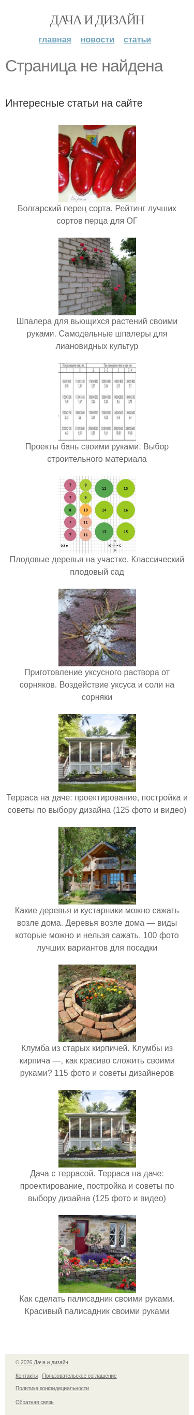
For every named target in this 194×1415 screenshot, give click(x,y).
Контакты (27, 1376)
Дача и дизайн (97, 19)
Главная (55, 39)
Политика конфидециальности (52, 1388)
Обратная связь (35, 1402)
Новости (97, 39)
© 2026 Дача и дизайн (42, 1362)
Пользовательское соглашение (79, 1376)
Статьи (137, 39)
